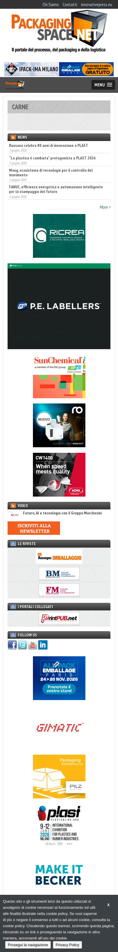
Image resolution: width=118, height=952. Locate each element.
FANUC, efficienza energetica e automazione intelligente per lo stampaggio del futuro (56, 189)
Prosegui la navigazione (28, 945)
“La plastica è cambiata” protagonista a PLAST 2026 (52, 158)
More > (104, 207)
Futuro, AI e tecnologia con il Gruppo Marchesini (55, 513)
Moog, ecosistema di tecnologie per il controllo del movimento (51, 172)
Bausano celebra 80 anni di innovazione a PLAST (48, 145)
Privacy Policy (67, 945)
